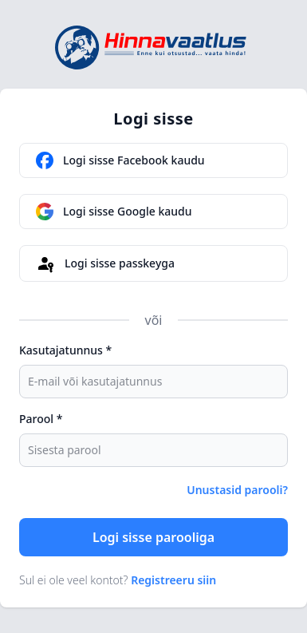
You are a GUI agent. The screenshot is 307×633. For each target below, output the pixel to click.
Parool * (40, 418)
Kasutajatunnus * (65, 350)
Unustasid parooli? (237, 489)
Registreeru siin (173, 580)
